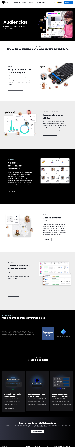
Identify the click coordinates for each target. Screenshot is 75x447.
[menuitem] (19, 2)
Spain (59, 2)
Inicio (5, 5)
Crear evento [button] (68, 2)
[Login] (54, 2)
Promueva (10, 5)
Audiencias (16, 5)
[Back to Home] (5, 2)
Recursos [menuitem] (24, 2)
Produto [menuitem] (16, 2)
